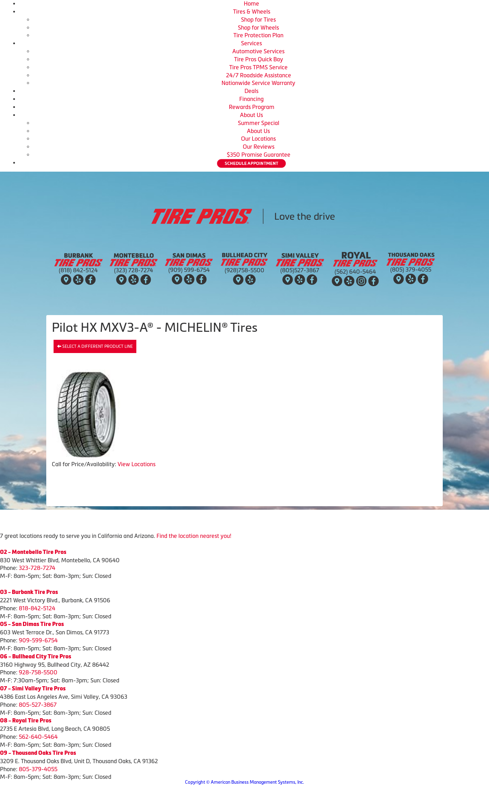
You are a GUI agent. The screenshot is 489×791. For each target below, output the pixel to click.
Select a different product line (95, 346)
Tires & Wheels (251, 11)
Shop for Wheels (258, 27)
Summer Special (258, 123)
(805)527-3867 (299, 270)
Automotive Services (258, 51)
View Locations (136, 464)
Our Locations (258, 138)
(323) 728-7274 (133, 270)
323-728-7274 (37, 568)
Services (251, 43)
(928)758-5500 (244, 270)
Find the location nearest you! (194, 536)
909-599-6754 (38, 640)
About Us (251, 115)
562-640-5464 (38, 737)
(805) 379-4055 (410, 269)
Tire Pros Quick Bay (258, 59)
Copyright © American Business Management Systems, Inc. (244, 782)
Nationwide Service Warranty (258, 83)
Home (251, 3)
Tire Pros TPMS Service (258, 67)
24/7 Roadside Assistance (258, 75)
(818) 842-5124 (78, 270)
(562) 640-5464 (355, 271)
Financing (251, 99)
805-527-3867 (38, 705)
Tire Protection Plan (258, 35)
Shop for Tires (258, 19)
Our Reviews (258, 146)
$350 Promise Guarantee (258, 154)
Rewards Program (251, 107)
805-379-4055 (38, 769)
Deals (251, 91)
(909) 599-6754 (189, 270)
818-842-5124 (37, 608)
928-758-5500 (38, 672)
